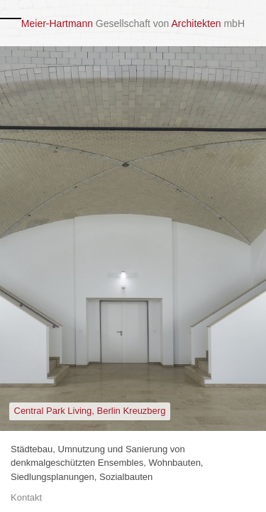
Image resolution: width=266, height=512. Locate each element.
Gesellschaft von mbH (133, 23)
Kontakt (26, 497)
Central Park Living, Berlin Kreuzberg (90, 410)
